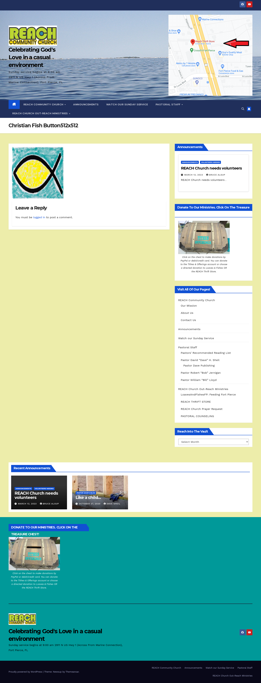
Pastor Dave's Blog (86, 493)
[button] (242, 108)
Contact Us (188, 320)
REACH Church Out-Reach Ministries (40, 113)
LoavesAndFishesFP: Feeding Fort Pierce (208, 394)
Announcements (86, 104)
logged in (39, 217)
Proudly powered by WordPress (26, 671)
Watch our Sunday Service (127, 104)
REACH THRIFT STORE (196, 401)
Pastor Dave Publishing (199, 365)
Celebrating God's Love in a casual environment (32, 57)
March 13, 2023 (194, 175)
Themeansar (72, 671)
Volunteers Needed (210, 162)
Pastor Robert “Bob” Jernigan (201, 372)
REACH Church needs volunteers (211, 168)
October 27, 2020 (90, 504)
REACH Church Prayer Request (202, 409)
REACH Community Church (43, 104)
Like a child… (88, 497)
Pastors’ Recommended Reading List (206, 352)
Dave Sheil (112, 504)
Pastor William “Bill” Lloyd (199, 380)
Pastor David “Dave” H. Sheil (200, 360)
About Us (187, 312)
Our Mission (189, 305)
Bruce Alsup (215, 175)
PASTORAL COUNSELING (197, 416)
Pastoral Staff (168, 104)
